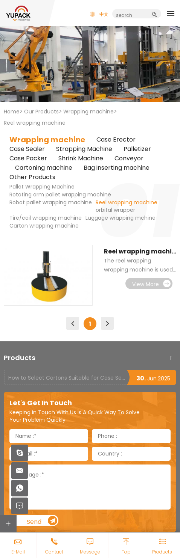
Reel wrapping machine (35, 123)
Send (42, 521)
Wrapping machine (88, 111)
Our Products (41, 111)
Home (12, 111)
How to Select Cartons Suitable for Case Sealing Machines (67, 378)
